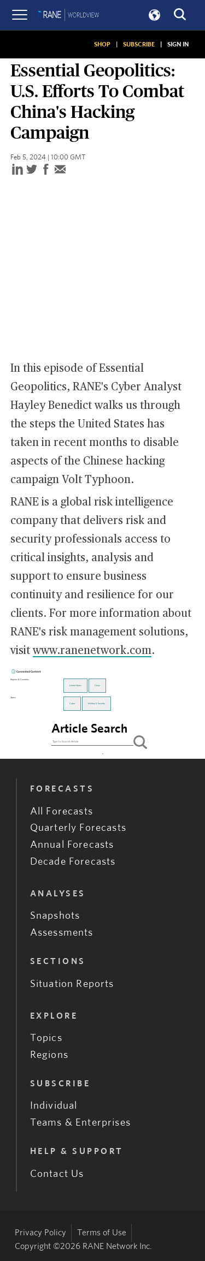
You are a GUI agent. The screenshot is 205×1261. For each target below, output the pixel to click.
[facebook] (46, 170)
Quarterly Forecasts (78, 828)
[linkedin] (17, 170)
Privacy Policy (40, 1232)
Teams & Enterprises (80, 1122)
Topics (46, 1038)
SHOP (102, 44)
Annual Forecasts (72, 845)
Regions (49, 1055)
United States (75, 686)
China (97, 686)
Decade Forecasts (73, 861)
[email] (60, 170)
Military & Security (96, 704)
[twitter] (32, 170)
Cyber (72, 704)
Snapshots (55, 916)
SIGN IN (178, 44)
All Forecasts (61, 811)
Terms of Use (101, 1232)
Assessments (61, 932)
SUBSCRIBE (139, 44)
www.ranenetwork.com (92, 650)
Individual (54, 1106)
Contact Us (57, 1174)
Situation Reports (72, 984)
